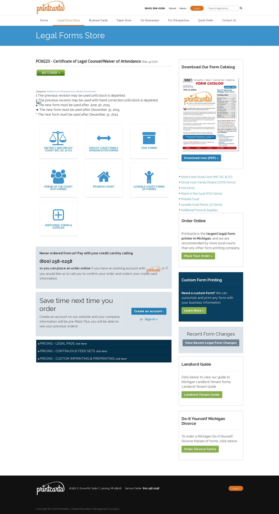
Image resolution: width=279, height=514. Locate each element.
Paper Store (124, 20)
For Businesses (150, 20)
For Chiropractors (178, 20)
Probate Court (53, 91)
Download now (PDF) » (201, 158)
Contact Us (229, 20)
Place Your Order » (198, 256)
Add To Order (50, 72)
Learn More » (194, 310)
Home (44, 20)
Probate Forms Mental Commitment (79, 91)
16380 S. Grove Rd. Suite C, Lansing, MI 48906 (95, 488)
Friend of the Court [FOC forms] (58, 180)
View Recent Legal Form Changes (211, 343)
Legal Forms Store (68, 20)
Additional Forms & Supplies (58, 218)
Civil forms (149, 140)
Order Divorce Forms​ (200, 449)
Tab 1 (38, 86)
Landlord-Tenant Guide (202, 394)
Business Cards (98, 20)
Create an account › (149, 311)
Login (197, 8)
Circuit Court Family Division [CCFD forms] (104, 141)
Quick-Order (205, 20)
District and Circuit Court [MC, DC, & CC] (58, 141)
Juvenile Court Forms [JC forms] (149, 180)
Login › (236, 488)
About (172, 8)
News (183, 8)
